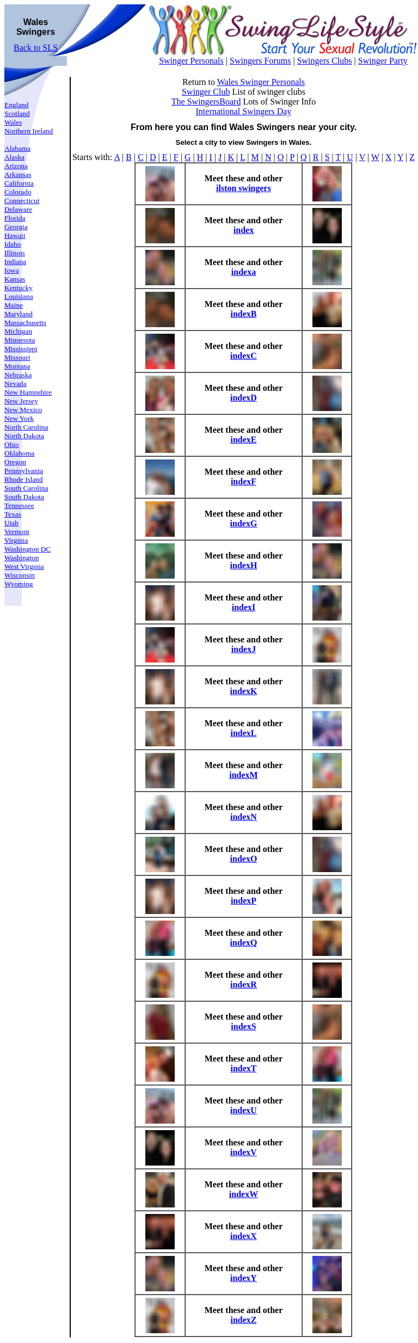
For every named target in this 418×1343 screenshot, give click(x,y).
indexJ (243, 649)
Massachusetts (25, 322)
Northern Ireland (28, 131)
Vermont (16, 532)
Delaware (18, 209)
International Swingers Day (244, 111)
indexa (243, 272)
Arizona (16, 166)
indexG (243, 523)
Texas (12, 514)
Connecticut (21, 201)
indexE (243, 439)
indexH (243, 565)
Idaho (12, 244)
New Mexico (23, 410)
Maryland (18, 314)
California (19, 183)
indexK (243, 691)
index (243, 230)
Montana (17, 366)
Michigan (18, 331)
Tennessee (19, 505)
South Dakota (24, 497)
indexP (243, 900)
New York (19, 418)
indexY (243, 1278)
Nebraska (18, 375)
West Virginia (24, 566)
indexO (243, 858)
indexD (243, 397)
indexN (243, 816)
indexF (243, 481)
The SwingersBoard (206, 101)
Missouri (17, 357)
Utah (11, 523)
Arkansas (18, 174)
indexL (243, 733)
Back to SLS (36, 47)
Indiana (15, 261)
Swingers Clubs (324, 60)
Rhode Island (23, 479)
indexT (243, 1068)
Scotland (17, 113)
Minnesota (19, 340)
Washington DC (27, 549)
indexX (243, 1236)
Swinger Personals (191, 60)
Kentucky (18, 288)
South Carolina (26, 488)
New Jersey (21, 401)
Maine (13, 305)
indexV (243, 1152)
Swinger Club (206, 91)
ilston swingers (243, 188)
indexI (244, 607)
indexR (243, 984)
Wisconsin (19, 575)
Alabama (17, 148)
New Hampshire (28, 392)
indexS (243, 1026)
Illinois (14, 253)
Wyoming (18, 584)
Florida (15, 218)
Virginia (16, 540)
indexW (243, 1194)
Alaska (14, 157)
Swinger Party (383, 60)
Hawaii (15, 235)
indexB (243, 313)
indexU (243, 1110)
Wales (13, 122)
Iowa (11, 270)
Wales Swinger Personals (261, 82)
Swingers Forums (260, 60)
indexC (243, 355)
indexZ (243, 1319)
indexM (243, 775)
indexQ (243, 942)
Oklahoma (19, 453)
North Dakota (24, 436)
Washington (21, 558)
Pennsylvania (23, 471)
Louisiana (18, 296)
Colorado (18, 192)
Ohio (11, 444)
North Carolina (26, 427)
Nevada (15, 383)
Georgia (16, 227)
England (16, 105)
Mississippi (21, 349)
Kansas (15, 279)
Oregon (15, 462)
